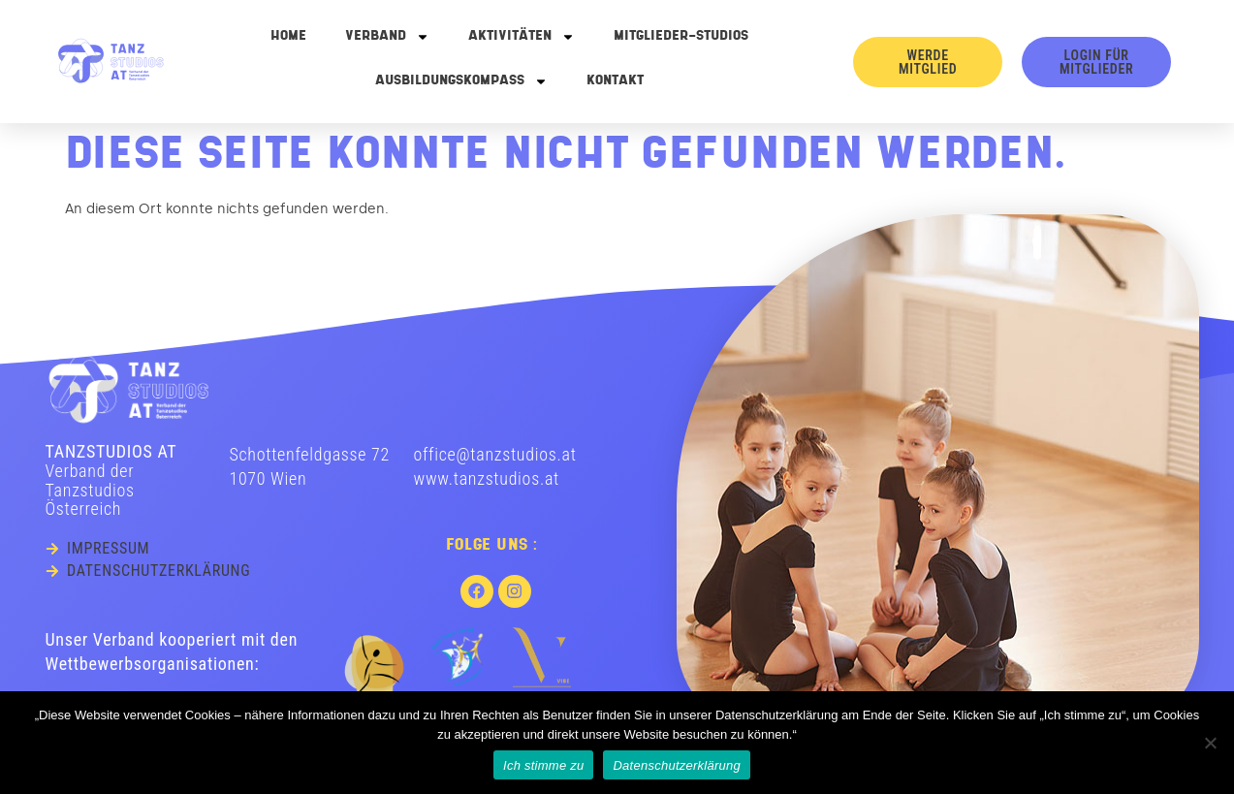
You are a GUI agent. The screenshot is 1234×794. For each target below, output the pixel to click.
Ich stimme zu (543, 765)
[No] (1209, 742)
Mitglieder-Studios (681, 36)
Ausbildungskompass (461, 81)
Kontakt (615, 81)
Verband (387, 36)
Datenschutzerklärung (676, 765)
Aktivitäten (521, 36)
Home (288, 36)
